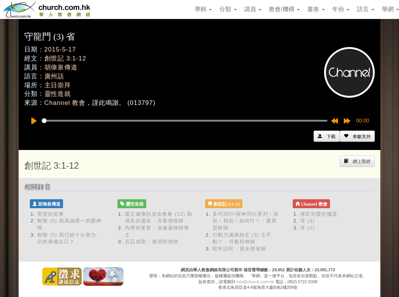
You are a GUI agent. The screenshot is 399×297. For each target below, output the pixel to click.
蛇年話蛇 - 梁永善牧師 (239, 248)
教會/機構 (284, 9)
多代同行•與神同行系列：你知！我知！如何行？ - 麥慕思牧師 (246, 221)
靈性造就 (57, 93)
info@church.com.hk (255, 281)
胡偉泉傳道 (61, 67)
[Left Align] (357, 136)
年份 (340, 9)
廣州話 (54, 76)
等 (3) (307, 220)
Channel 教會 (65, 102)
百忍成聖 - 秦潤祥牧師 (152, 241)
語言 (365, 9)
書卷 (315, 9)
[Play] (34, 121)
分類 (227, 9)
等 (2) (307, 228)
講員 (252, 9)
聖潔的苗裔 (50, 214)
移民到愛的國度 (318, 214)
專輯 (203, 9)
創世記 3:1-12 (65, 58)
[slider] (184, 120)
